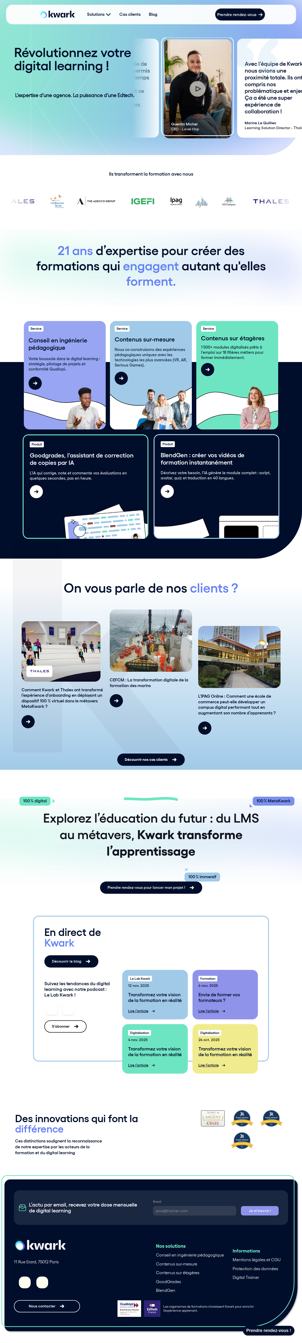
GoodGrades (168, 1281)
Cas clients (130, 14)
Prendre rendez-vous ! (268, 1330)
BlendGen (165, 1290)
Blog (153, 14)
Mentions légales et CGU (257, 1259)
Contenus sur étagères (177, 1272)
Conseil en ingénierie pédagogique (190, 1255)
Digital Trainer (246, 1277)
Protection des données (255, 1268)
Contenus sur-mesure (176, 1264)
